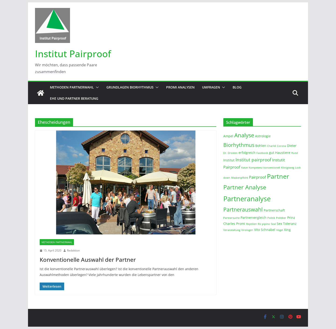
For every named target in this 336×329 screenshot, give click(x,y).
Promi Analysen (180, 87)
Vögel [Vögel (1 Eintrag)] (279, 230)
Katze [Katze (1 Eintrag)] (244, 167)
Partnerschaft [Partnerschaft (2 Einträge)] (274, 210)
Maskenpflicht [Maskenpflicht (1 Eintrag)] (239, 177)
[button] (96, 87)
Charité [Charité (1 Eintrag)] (271, 146)
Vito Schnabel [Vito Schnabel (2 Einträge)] (264, 229)
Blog (237, 87)
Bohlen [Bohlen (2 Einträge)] (260, 145)
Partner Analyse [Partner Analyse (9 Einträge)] (244, 187)
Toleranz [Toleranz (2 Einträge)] (290, 223)
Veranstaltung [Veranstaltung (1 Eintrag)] (231, 230)
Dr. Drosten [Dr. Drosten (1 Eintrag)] (230, 153)
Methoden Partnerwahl (72, 87)
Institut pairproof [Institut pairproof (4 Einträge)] (253, 160)
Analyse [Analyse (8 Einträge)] (244, 135)
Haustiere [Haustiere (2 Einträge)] (282, 152)
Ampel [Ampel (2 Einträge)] (228, 136)
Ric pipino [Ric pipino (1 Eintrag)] (264, 224)
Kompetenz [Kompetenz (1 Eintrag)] (255, 167)
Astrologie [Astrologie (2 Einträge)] (263, 136)
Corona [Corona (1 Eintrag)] (281, 146)
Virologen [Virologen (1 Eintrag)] (247, 230)
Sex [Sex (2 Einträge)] (279, 223)
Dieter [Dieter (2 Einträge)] (292, 145)
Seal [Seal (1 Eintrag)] (273, 224)
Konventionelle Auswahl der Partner (88, 259)
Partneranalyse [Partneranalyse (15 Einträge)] (247, 198)
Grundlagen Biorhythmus (130, 87)
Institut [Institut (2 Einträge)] (228, 160)
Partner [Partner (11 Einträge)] (278, 176)
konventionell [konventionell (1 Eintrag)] (271, 167)
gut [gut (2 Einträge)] (271, 152)
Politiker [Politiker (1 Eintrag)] (281, 217)
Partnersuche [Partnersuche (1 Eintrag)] (231, 217)
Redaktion (73, 250)
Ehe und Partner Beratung (74, 98)
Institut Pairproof (73, 53)
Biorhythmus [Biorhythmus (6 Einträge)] (238, 144)
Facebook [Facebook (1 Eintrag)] (262, 153)
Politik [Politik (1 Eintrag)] (271, 217)
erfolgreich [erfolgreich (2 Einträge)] (247, 152)
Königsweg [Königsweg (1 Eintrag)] (287, 167)
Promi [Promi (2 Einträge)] (240, 223)
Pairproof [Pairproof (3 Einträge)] (257, 177)
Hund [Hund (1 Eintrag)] (294, 153)
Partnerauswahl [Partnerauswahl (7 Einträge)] (243, 209)
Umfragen (211, 87)
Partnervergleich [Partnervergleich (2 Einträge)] (253, 217)
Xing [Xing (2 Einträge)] (287, 229)
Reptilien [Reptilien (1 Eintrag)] (251, 224)
